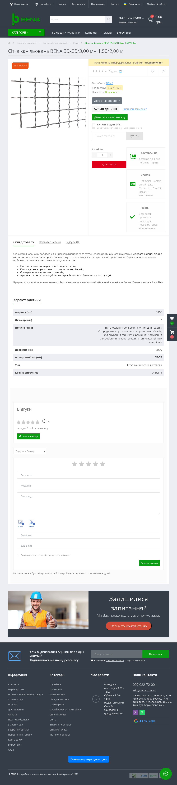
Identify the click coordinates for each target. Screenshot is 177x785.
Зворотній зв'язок (18, 729)
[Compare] (163, 71)
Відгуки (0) (73, 242)
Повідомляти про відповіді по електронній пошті (45, 555)
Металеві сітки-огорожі (55, 43)
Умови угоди (15, 699)
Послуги (107, 32)
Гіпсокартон (57, 704)
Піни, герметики (59, 699)
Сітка (75, 43)
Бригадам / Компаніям (66, 32)
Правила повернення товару (25, 694)
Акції (11, 749)
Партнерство (98, 3)
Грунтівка (55, 684)
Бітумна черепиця (61, 724)
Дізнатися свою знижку (109, 117)
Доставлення (78, 3)
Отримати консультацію (129, 626)
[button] (172, 334)
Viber (135, 712)
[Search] (108, 19)
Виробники (124, 32)
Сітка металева (59, 729)
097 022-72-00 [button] (145, 685)
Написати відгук (28, 436)
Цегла (53, 719)
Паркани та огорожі (27, 43)
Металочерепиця (60, 734)
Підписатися (155, 654)
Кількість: (97, 149)
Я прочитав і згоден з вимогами (119, 660)
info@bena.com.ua (144, 690)
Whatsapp (142, 712)
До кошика (109, 164)
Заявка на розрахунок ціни (89, 759)
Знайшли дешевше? (135, 109)
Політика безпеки (115, 660)
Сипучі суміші (58, 714)
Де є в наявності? (106, 101)
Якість (145, 207)
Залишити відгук (149, 563)
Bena (109, 83)
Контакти (91, 32)
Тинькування (57, 694)
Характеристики (50, 242)
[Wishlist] (152, 71)
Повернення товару (20, 734)
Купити (134, 136)
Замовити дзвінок (128, 21)
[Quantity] (102, 155)
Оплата (62, 3)
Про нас (114, 3)
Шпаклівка (56, 689)
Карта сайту (15, 739)
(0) (120, 71)
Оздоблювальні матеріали (65, 709)
